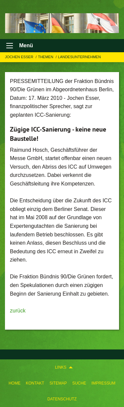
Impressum (103, 383)
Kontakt (35, 383)
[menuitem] (15, 383)
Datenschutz (61, 399)
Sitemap (58, 383)
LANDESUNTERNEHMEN (79, 57)
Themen (46, 57)
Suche (79, 383)
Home (15, 383)
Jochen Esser (19, 57)
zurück (17, 310)
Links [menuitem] (60, 367)
